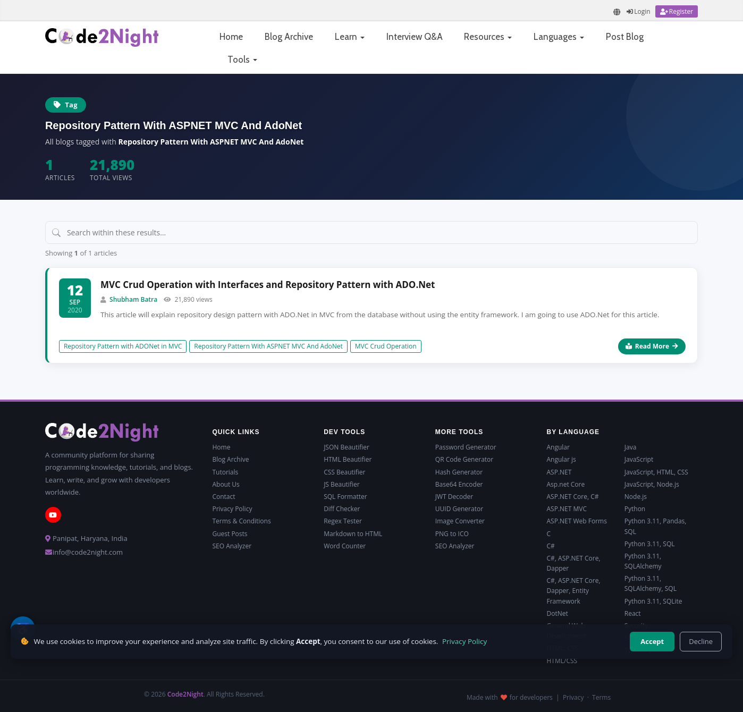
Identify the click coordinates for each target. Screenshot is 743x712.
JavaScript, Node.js (651, 484)
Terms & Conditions (241, 520)
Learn (350, 36)
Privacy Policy (232, 508)
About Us (225, 484)
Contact (223, 496)
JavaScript (638, 459)
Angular (558, 447)
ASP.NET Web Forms (577, 520)
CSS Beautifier (344, 472)
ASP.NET (559, 472)
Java (630, 447)
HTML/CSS (562, 660)
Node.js (635, 496)
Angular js (561, 459)
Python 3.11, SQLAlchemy (643, 561)
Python (634, 508)
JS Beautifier (341, 484)
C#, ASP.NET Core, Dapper (574, 563)
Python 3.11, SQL (649, 543)
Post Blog (625, 36)
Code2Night (185, 694)
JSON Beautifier (346, 447)
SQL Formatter (345, 496)
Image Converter (460, 520)
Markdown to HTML (353, 533)
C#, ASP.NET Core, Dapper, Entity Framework (574, 590)
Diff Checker (342, 508)
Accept (652, 641)
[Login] (638, 11)
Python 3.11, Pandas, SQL (655, 526)
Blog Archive (289, 36)
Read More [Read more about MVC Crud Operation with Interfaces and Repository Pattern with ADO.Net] (652, 346)
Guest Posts (229, 533)
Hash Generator (459, 472)
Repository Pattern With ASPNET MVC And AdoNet (268, 346)
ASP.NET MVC (567, 508)
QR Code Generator (464, 459)
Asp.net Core (566, 484)
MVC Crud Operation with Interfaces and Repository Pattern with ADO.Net (267, 284)
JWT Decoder (454, 496)
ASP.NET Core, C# (573, 496)
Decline (701, 641)
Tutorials (225, 472)
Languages (559, 36)
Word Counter (345, 545)
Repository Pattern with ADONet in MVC (123, 346)
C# (551, 545)
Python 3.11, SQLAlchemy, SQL (650, 583)
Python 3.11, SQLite (653, 601)
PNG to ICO (452, 533)
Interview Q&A (414, 36)
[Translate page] (617, 12)
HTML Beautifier (348, 459)
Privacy (573, 697)
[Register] (676, 11)
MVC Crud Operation (386, 346)
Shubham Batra (133, 299)
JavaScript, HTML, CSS (656, 472)
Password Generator (465, 447)
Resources (488, 36)
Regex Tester (343, 520)
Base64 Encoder (459, 484)
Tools (242, 59)
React (632, 613)
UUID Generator (459, 508)
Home (231, 36)
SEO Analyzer (231, 545)
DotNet (557, 613)
